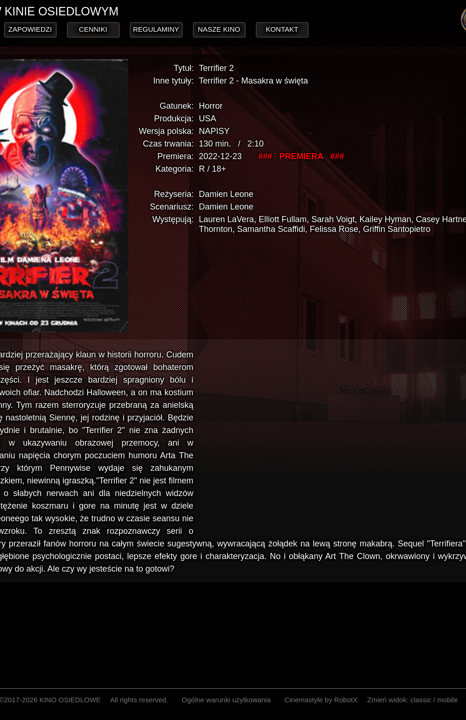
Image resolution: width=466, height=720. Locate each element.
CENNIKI (93, 29)
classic (420, 700)
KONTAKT (282, 29)
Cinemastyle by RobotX (321, 700)
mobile (447, 700)
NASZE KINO (219, 29)
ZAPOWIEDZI (30, 29)
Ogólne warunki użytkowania (226, 700)
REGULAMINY (156, 29)
